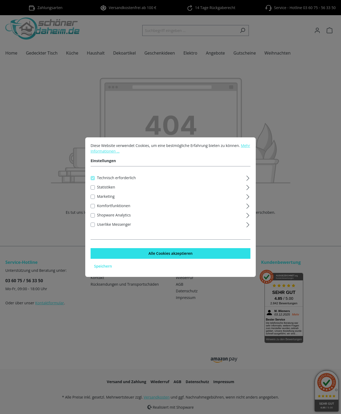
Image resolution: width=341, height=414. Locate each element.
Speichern (103, 271)
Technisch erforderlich (116, 183)
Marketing (106, 201)
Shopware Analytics (114, 220)
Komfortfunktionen (113, 211)
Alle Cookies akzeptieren (170, 258)
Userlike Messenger (114, 229)
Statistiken (106, 192)
